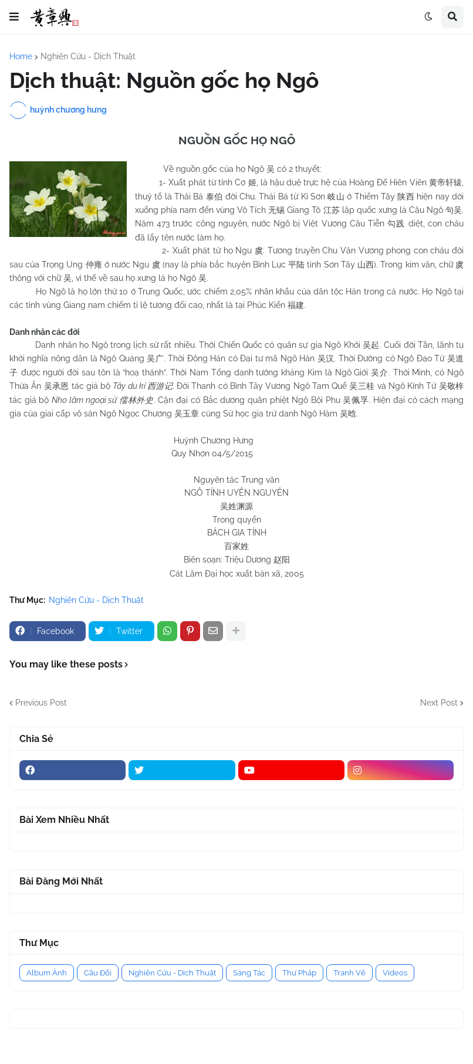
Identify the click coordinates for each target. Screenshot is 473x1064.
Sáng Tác (249, 972)
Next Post (439, 702)
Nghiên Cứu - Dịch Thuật (88, 56)
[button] (14, 17)
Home (20, 56)
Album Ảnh (46, 972)
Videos (395, 972)
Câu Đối (98, 972)
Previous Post (41, 702)
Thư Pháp (299, 972)
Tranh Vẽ (349, 972)
